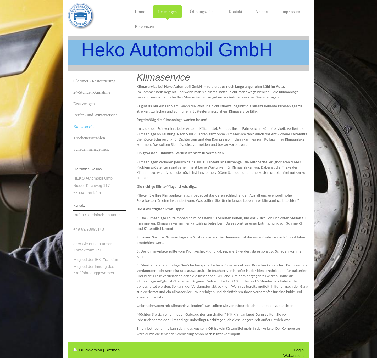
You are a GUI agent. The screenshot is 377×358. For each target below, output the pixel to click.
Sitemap (112, 350)
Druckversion (88, 350)
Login (299, 350)
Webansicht (293, 355)
